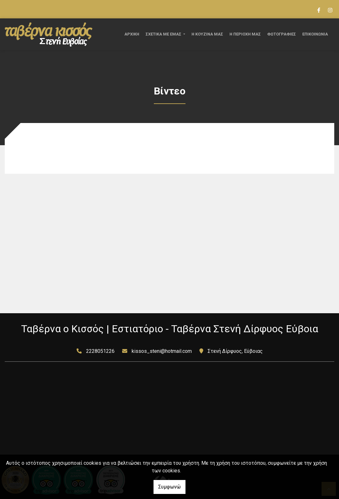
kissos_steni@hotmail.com (162, 351)
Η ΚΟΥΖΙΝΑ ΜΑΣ (207, 34)
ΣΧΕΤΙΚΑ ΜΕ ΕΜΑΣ (164, 34)
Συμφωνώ (169, 487)
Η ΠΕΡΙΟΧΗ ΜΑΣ (245, 34)
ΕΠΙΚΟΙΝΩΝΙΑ (315, 34)
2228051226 (100, 351)
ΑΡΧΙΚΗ (131, 34)
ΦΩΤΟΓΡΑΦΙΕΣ (281, 34)
